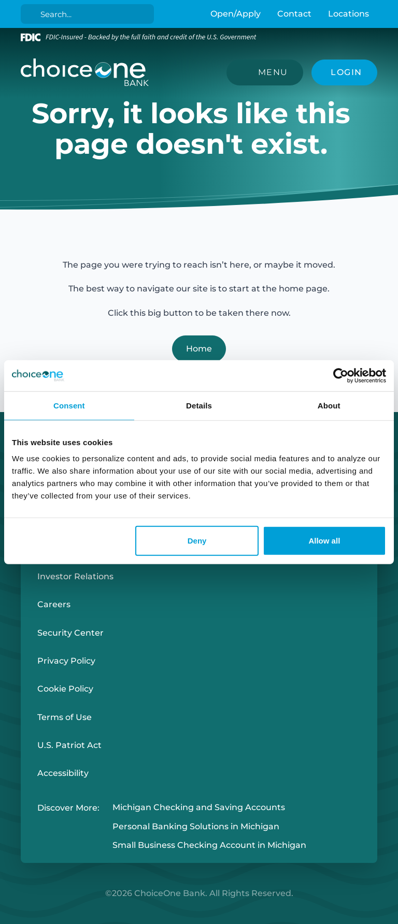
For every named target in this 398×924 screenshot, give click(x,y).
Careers (53, 604)
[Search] (89, 14)
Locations (348, 14)
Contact (294, 14)
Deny (197, 540)
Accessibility (63, 773)
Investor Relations (75, 576)
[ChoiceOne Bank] (85, 72)
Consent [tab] (69, 405)
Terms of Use (64, 717)
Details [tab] (199, 405)
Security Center (70, 633)
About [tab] (329, 405)
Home (199, 349)
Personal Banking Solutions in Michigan (195, 826)
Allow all (324, 540)
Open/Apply (235, 14)
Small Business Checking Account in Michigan (209, 845)
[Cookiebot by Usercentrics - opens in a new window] (340, 375)
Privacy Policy (66, 661)
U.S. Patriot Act (69, 745)
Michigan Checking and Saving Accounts (198, 808)
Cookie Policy (65, 689)
